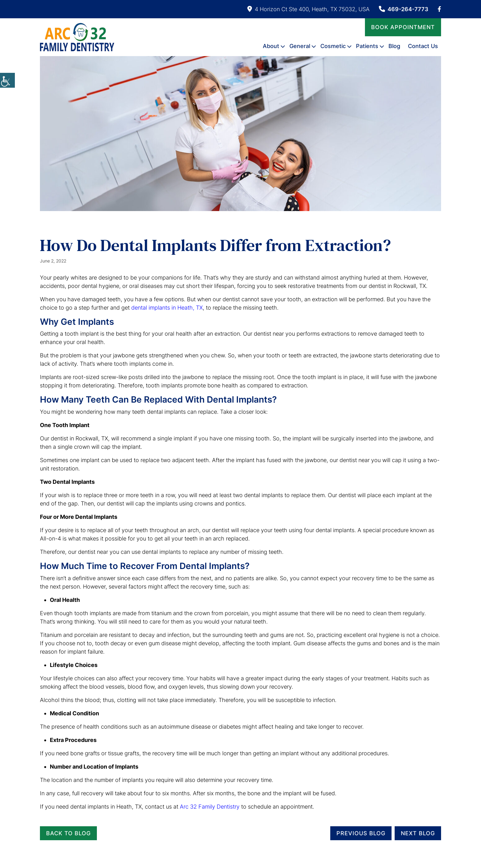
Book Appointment (403, 27)
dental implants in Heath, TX (167, 307)
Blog (394, 46)
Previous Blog (360, 833)
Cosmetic (333, 46)
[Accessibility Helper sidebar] (7, 80)
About (271, 46)
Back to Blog (68, 833)
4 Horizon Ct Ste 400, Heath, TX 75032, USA (308, 9)
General (299, 46)
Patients (367, 46)
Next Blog (418, 833)
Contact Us (423, 46)
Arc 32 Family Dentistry (210, 806)
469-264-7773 (403, 9)
